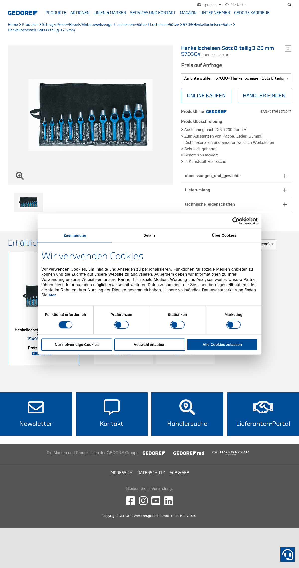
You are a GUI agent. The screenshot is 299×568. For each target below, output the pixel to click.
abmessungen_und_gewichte (213, 176)
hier (52, 295)
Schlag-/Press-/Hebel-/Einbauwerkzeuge (77, 25)
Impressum (121, 473)
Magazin (188, 13)
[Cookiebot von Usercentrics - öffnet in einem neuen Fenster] (236, 221)
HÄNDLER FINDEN (264, 95)
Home (13, 25)
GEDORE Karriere (252, 13)
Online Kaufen (206, 95)
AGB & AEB (179, 473)
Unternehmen (215, 13)
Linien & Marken (110, 13)
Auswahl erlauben (149, 344)
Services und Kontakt (153, 13)
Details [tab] (149, 235)
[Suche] (268, 5)
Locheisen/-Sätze (131, 25)
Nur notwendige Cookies (77, 344)
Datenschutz (151, 473)
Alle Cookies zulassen (222, 344)
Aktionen (80, 13)
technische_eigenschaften (210, 204)
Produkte (56, 13)
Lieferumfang (197, 190)
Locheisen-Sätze (164, 25)
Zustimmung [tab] (75, 235)
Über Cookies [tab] (224, 235)
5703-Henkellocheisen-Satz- (207, 25)
